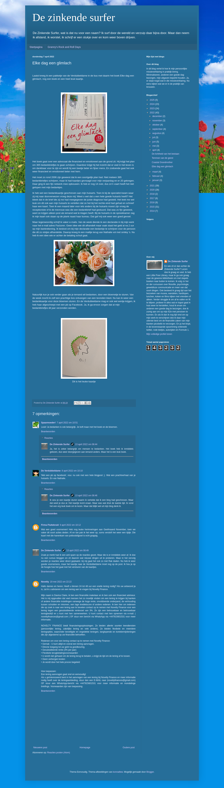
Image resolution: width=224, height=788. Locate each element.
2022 (152, 112)
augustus (157, 133)
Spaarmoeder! (48, 422)
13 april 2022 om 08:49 (77, 550)
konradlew (118, 772)
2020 (152, 190)
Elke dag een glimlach (162, 166)
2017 (152, 198)
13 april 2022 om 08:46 (86, 495)
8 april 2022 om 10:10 (72, 470)
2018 (152, 194)
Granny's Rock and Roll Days (64, 47)
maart (155, 171)
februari (156, 176)
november (157, 120)
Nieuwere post (40, 747)
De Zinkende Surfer (60, 444)
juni (154, 141)
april (154, 150)
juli (154, 137)
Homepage (85, 747)
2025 (152, 100)
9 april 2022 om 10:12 (70, 525)
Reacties (48, 438)
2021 (152, 185)
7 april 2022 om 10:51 (67, 422)
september (157, 129)
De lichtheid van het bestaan (165, 154)
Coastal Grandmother (162, 162)
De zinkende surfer (73, 17)
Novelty (45, 581)
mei (154, 146)
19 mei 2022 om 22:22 (60, 581)
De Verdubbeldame (51, 470)
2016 (152, 202)
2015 (152, 207)
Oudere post (129, 747)
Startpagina (36, 47)
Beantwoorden (48, 431)
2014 (152, 211)
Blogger (150, 772)
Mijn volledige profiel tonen (159, 334)
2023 (152, 108)
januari (155, 180)
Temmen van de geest (162, 158)
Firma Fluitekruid (50, 525)
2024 (152, 104)
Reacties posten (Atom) (58, 752)
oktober (156, 124)
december (157, 116)
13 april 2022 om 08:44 (86, 444)
